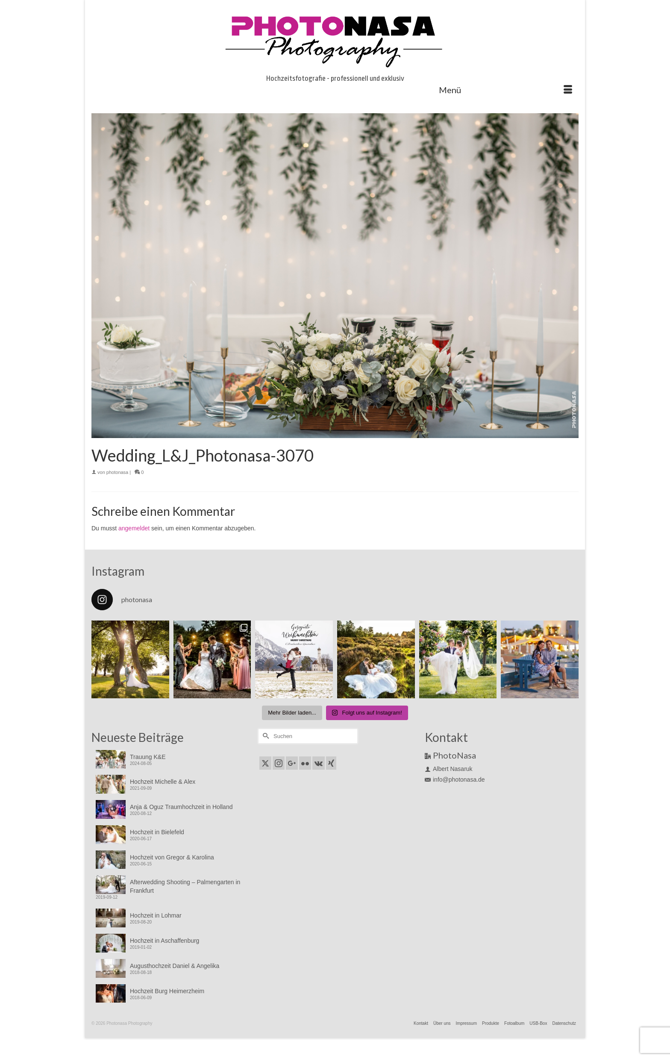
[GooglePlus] (292, 763)
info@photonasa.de (455, 779)
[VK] (318, 763)
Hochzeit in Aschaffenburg (164, 940)
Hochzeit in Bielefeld (157, 832)
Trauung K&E (148, 756)
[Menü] (505, 89)
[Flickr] (305, 763)
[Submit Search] (264, 736)
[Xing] (331, 763)
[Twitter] (265, 763)
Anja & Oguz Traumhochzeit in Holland (181, 806)
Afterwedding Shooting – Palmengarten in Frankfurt (185, 886)
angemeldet (134, 528)
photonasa (117, 472)
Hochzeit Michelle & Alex (162, 781)
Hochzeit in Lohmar (156, 915)
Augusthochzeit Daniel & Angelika (174, 965)
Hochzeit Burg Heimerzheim (167, 991)
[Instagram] (279, 763)
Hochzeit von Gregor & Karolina (172, 857)
